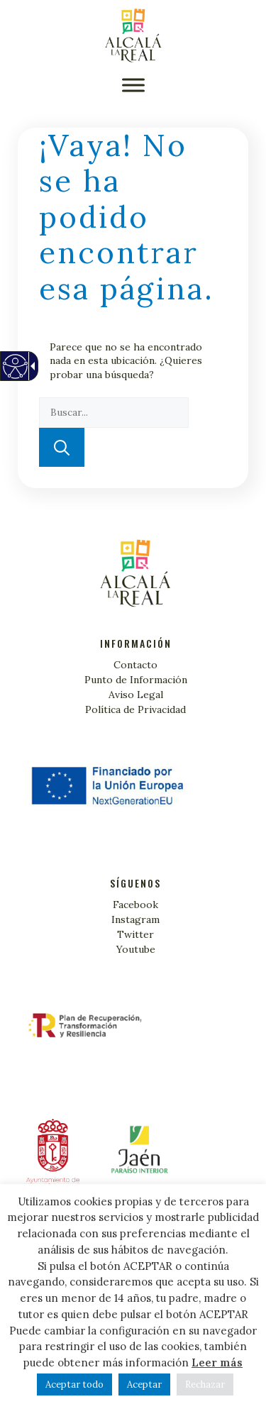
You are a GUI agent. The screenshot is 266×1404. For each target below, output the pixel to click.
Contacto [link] (135, 664)
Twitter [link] (135, 934)
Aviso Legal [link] (136, 694)
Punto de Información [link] (135, 679)
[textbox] (114, 412)
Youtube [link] (135, 949)
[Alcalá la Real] (137, 1155)
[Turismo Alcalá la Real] (133, 35)
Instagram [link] (135, 919)
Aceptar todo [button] (74, 1384)
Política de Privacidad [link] (135, 709)
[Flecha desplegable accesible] (30, 366)
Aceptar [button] (144, 1384)
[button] (133, 85)
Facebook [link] (135, 904)
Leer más (217, 1362)
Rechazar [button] (205, 1384)
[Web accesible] (14, 373)
